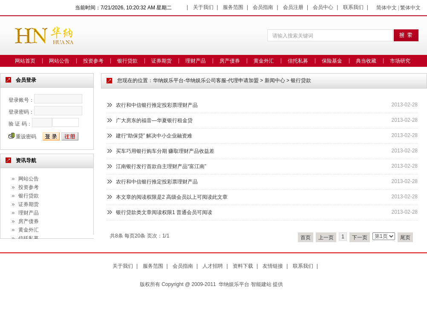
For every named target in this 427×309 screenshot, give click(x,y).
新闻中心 (275, 80)
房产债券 (229, 61)
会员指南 (263, 7)
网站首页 (25, 61)
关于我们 (203, 7)
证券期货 (161, 61)
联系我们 (353, 7)
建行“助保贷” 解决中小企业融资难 (154, 136)
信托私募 (298, 61)
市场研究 (400, 61)
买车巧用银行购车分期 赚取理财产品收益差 (165, 151)
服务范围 (233, 7)
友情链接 (273, 266)
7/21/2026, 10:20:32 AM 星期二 (136, 8)
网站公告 (59, 61)
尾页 (405, 237)
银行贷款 (127, 61)
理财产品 (195, 61)
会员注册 (293, 7)
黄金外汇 (264, 61)
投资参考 (93, 61)
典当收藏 (366, 61)
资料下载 (243, 266)
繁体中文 (410, 8)
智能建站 (261, 284)
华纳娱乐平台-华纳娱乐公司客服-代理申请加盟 (206, 80)
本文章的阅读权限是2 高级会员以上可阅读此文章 (172, 197)
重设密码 (26, 137)
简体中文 (386, 8)
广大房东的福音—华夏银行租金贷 (154, 120)
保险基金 (332, 61)
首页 (305, 237)
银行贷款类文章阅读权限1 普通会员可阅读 (164, 212)
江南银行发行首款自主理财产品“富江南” (161, 166)
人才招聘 (212, 266)
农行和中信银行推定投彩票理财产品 (157, 105)
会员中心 (323, 7)
